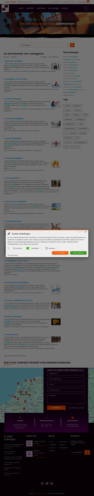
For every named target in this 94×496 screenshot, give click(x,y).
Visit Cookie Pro (81, 231)
